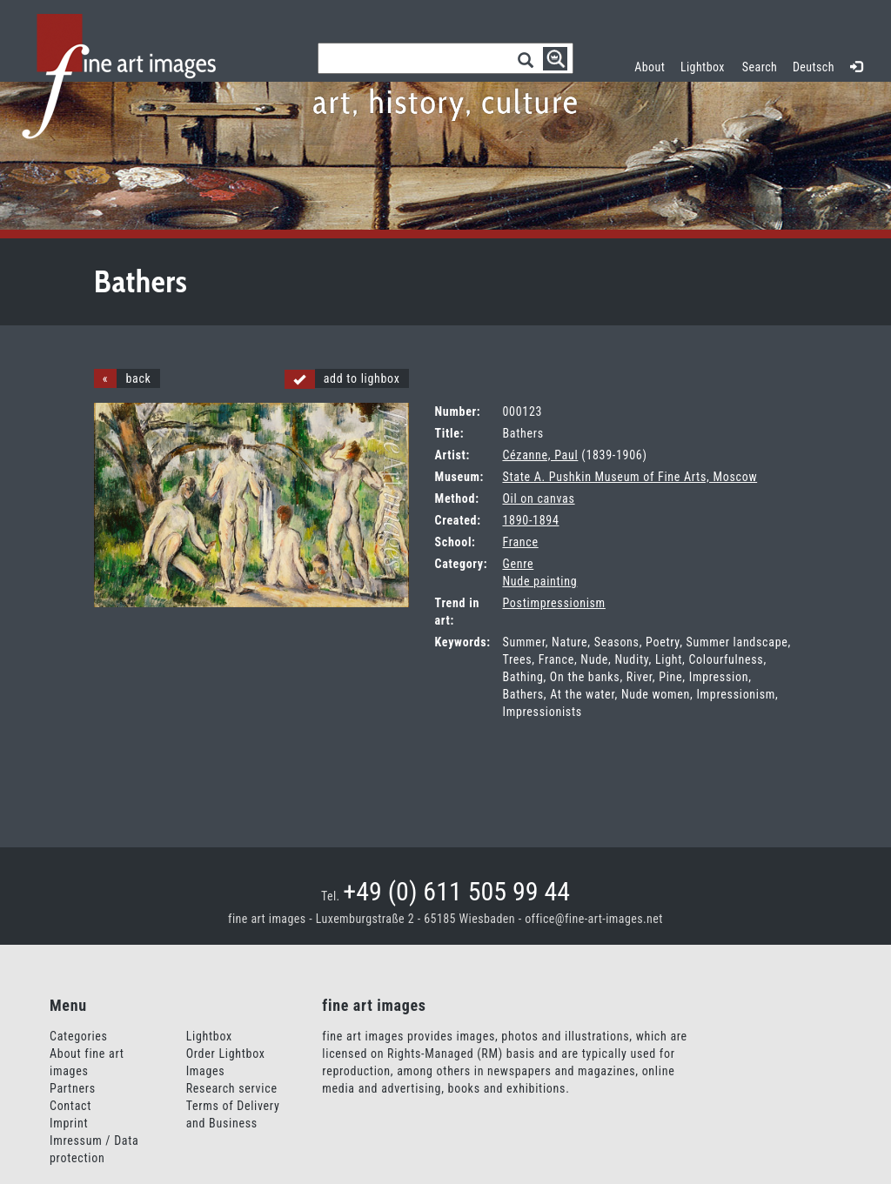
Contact (70, 1106)
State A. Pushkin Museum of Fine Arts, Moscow (629, 477)
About (649, 67)
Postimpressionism (553, 603)
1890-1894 (530, 520)
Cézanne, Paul (540, 455)
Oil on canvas (538, 498)
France (520, 542)
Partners (73, 1088)
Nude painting (539, 581)
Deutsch (813, 67)
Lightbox (706, 65)
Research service (232, 1088)
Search (759, 67)
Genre (517, 564)
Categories (79, 1036)
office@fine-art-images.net (594, 919)
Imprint (69, 1123)
